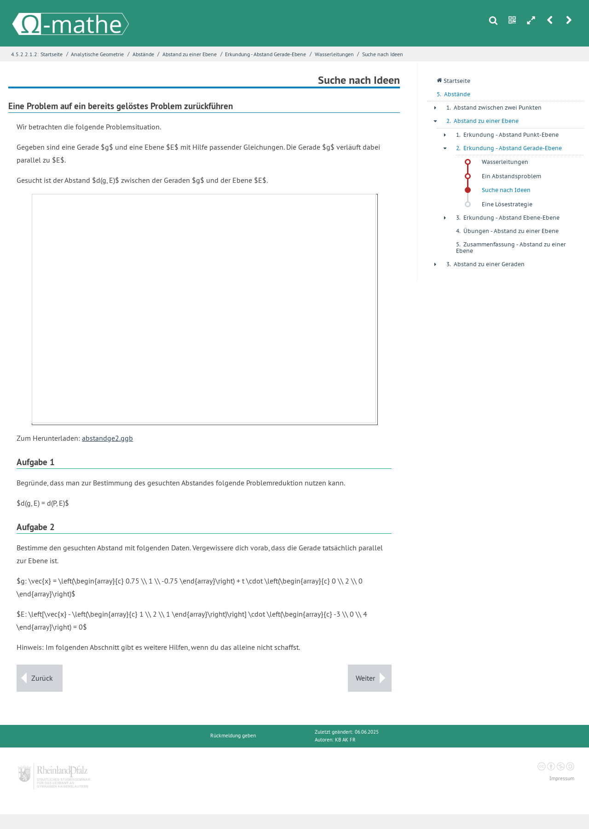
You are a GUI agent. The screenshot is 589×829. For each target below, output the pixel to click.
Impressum (561, 779)
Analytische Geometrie (97, 54)
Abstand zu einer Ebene (189, 54)
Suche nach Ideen (382, 54)
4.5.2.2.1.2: (25, 54)
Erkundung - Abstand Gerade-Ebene (265, 54)
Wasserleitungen (334, 54)
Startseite (51, 54)
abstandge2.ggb (107, 438)
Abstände (143, 54)
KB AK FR (345, 740)
